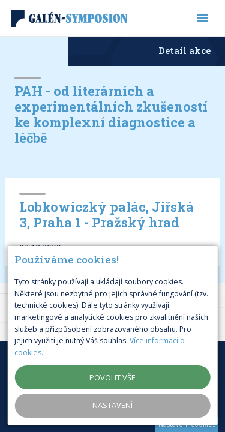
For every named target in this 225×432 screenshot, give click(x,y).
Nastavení (112, 405)
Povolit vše (112, 377)
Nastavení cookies (186, 423)
